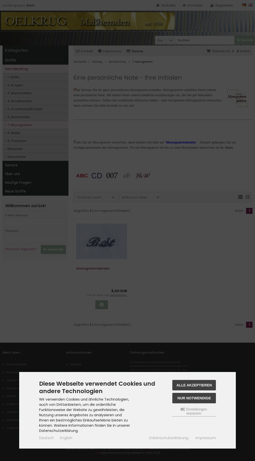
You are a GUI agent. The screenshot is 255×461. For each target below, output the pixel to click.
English (66, 437)
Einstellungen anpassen (194, 411)
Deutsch (46, 437)
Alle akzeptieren (194, 385)
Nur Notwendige (194, 398)
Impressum (205, 437)
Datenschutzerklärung (168, 437)
